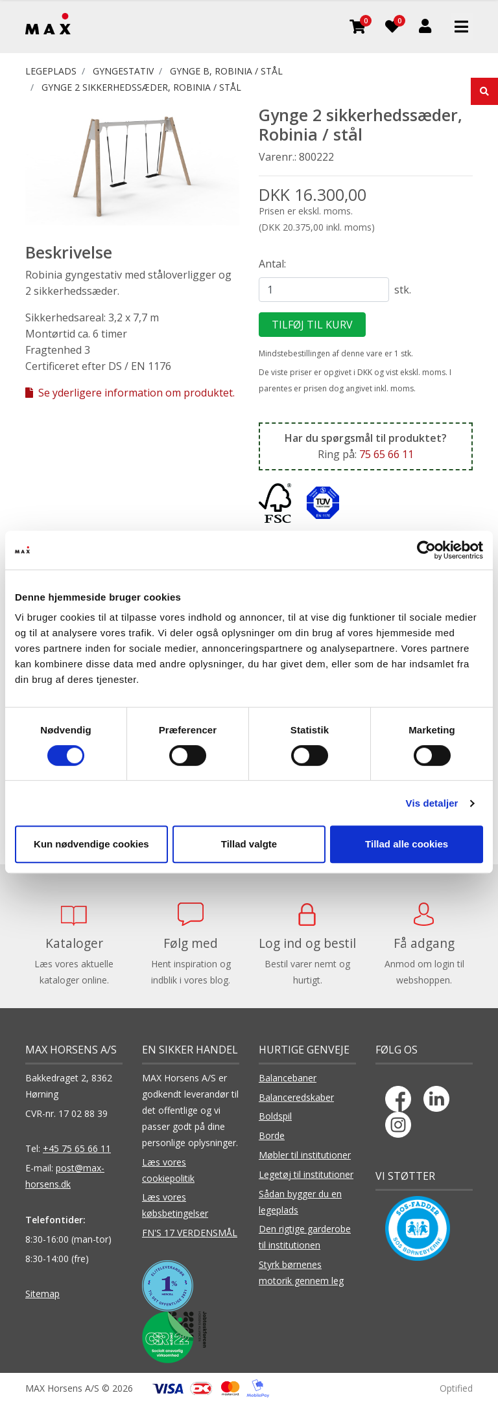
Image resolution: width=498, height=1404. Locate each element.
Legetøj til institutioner (306, 1174)
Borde (272, 1135)
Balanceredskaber (296, 1097)
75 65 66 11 (386, 454)
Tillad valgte (249, 843)
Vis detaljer (432, 803)
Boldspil (275, 1116)
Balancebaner (287, 1078)
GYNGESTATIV (123, 71)
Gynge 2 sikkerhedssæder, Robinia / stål (141, 87)
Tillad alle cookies (406, 843)
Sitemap (42, 1293)
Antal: (272, 264)
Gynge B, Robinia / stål (226, 71)
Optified (456, 1388)
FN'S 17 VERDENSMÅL (189, 1232)
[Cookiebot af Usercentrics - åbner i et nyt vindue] (426, 550)
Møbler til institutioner (305, 1155)
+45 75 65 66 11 (77, 1148)
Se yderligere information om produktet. (130, 393)
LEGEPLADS (51, 71)
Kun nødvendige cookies (91, 843)
